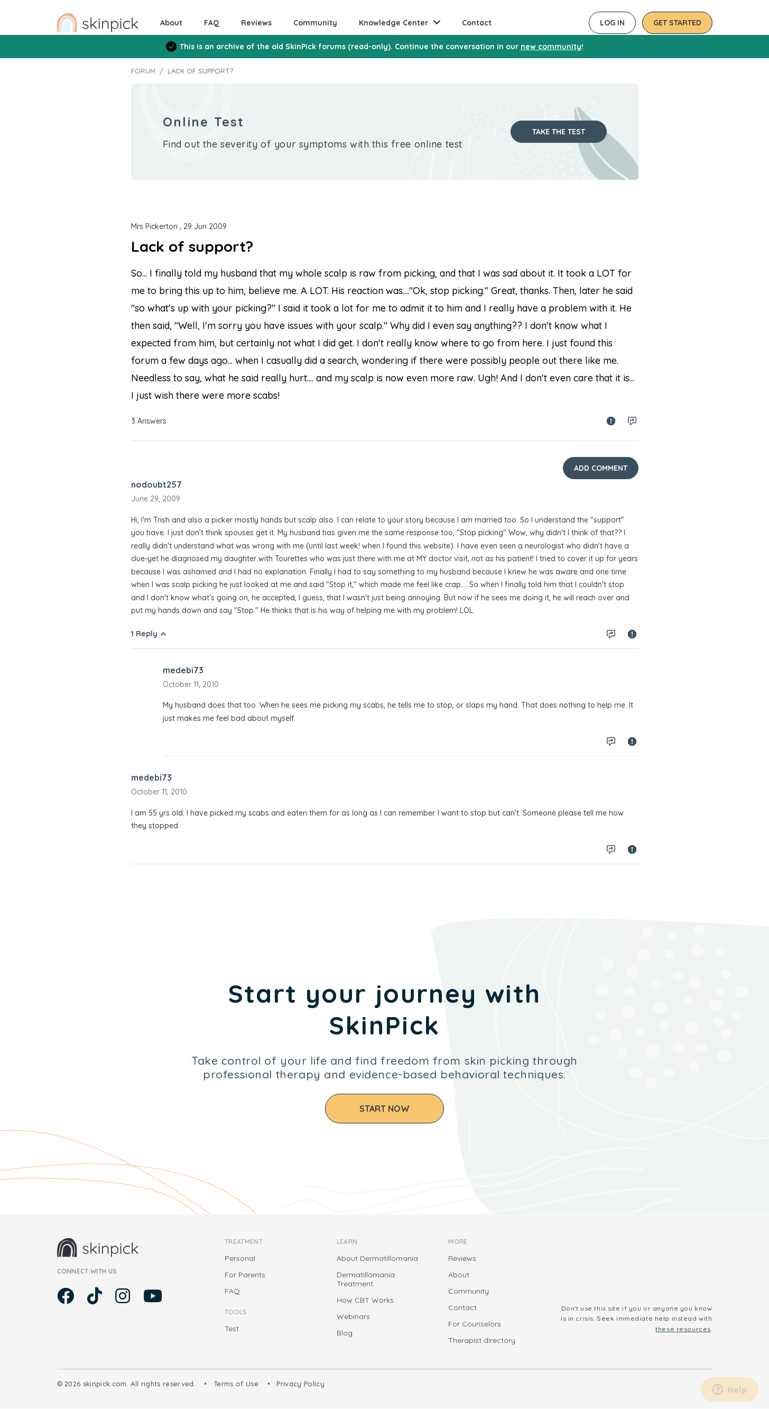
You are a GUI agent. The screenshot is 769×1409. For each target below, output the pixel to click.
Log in (612, 23)
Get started (677, 23)
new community (551, 46)
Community (315, 23)
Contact (477, 23)
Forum (143, 71)
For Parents (245, 1274)
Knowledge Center (393, 23)
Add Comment (600, 468)
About (171, 23)
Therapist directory (481, 1340)
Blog (345, 1333)
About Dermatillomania (377, 1258)
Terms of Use (236, 1383)
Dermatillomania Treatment (366, 1279)
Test (232, 1328)
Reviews (256, 23)
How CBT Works (365, 1300)
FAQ (211, 23)
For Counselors (474, 1324)
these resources (683, 1329)
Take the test (558, 131)
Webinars (353, 1316)
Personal (240, 1258)
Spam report (611, 421)
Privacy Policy (300, 1383)
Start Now (384, 1108)
